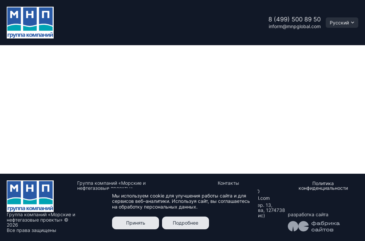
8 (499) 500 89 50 (294, 19)
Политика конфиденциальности (323, 185)
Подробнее (185, 223)
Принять (135, 223)
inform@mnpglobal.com (295, 26)
